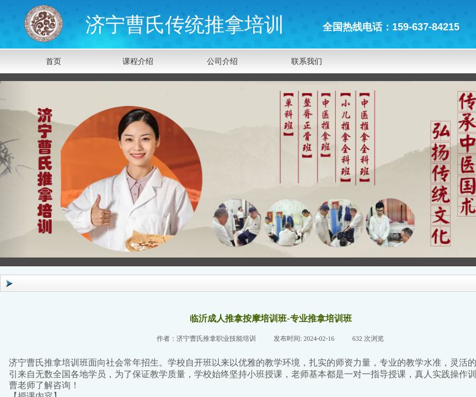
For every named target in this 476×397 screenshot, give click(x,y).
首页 (53, 61)
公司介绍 (222, 61)
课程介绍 (137, 61)
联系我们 (306, 61)
